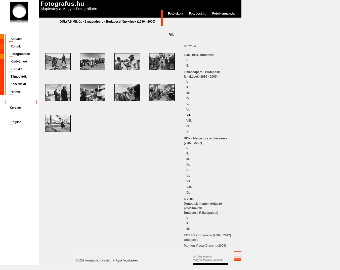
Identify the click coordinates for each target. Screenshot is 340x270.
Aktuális (16, 39)
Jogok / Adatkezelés (126, 260)
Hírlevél (16, 92)
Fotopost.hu (197, 13)
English (16, 122)
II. (187, 65)
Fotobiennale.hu (224, 13)
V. (187, 104)
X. (187, 132)
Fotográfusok (20, 54)
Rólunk (16, 46)
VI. (188, 109)
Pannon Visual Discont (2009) (205, 245)
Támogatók (19, 76)
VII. (188, 115)
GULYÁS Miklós (71, 21)
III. (188, 93)
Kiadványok (19, 61)
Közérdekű (18, 84)
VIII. (189, 120)
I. (187, 60)
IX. (188, 126)
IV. (188, 98)
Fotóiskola (175, 13)
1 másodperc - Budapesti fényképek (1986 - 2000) (120, 21)
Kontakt (16, 69)
